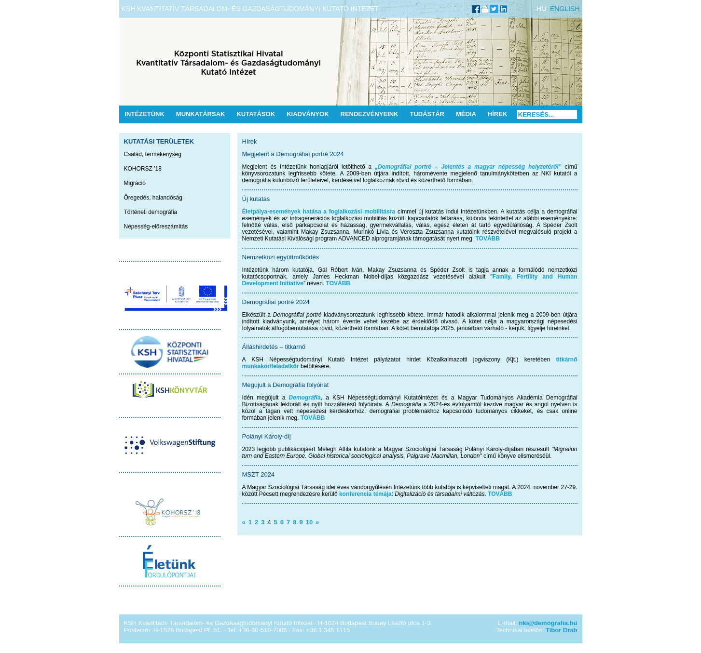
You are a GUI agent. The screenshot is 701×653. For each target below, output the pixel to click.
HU (541, 9)
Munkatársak (200, 114)
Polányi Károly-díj (266, 436)
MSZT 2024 (258, 474)
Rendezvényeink (370, 114)
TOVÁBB (488, 238)
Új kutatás (256, 198)
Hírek (497, 114)
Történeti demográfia (151, 212)
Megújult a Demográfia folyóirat (285, 384)
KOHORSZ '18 (143, 168)
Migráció (135, 183)
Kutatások (255, 114)
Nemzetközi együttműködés (280, 257)
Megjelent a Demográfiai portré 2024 (293, 154)
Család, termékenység (152, 154)
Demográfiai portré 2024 (276, 302)
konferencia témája (365, 494)
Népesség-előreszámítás (156, 226)
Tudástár (427, 114)
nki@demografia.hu (548, 622)
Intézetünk (145, 114)
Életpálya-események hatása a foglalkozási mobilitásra (319, 211)
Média (466, 114)
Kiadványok (308, 114)
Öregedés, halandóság (153, 197)
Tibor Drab (561, 630)
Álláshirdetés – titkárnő (274, 346)
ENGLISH (564, 9)
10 (309, 522)
